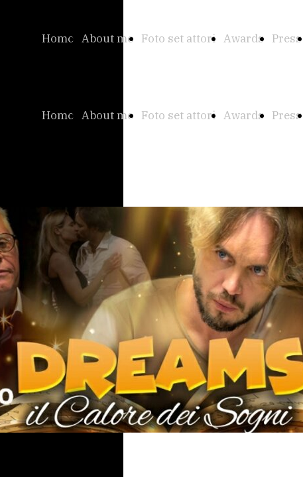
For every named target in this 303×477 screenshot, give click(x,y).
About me (107, 38)
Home (58, 38)
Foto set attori (178, 38)
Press (287, 38)
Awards (243, 38)
